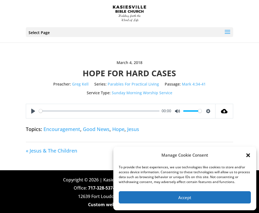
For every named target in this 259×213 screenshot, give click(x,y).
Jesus (133, 129)
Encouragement (61, 129)
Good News (96, 129)
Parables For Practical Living (133, 84)
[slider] (99, 111)
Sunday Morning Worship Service (142, 92)
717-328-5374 (101, 188)
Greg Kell (80, 84)
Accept (184, 197)
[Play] (33, 111)
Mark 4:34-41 (194, 84)
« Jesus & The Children (51, 150)
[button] (248, 155)
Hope (118, 129)
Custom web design (109, 205)
